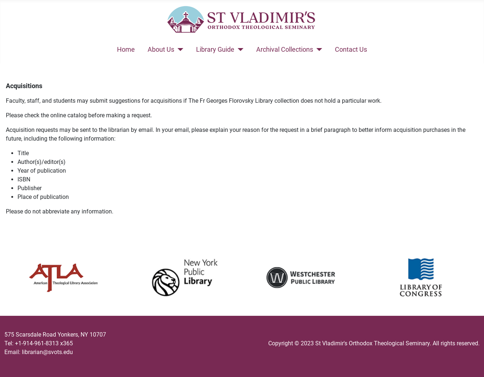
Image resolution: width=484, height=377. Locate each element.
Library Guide (215, 49)
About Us (161, 49)
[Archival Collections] (317, 49)
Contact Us (351, 49)
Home (126, 49)
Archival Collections (284, 49)
